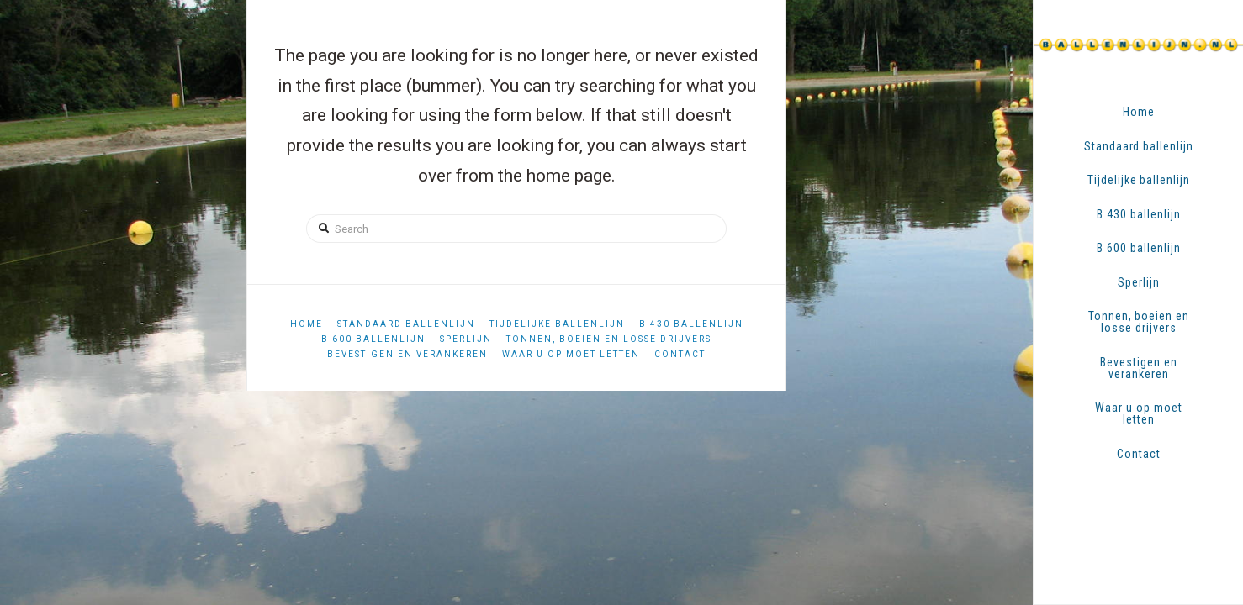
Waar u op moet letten (571, 354)
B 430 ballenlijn (691, 324)
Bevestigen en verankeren (407, 354)
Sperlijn (466, 339)
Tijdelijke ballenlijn (557, 324)
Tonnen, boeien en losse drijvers (608, 339)
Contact (680, 354)
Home (306, 324)
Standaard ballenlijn (406, 324)
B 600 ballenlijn (373, 339)
